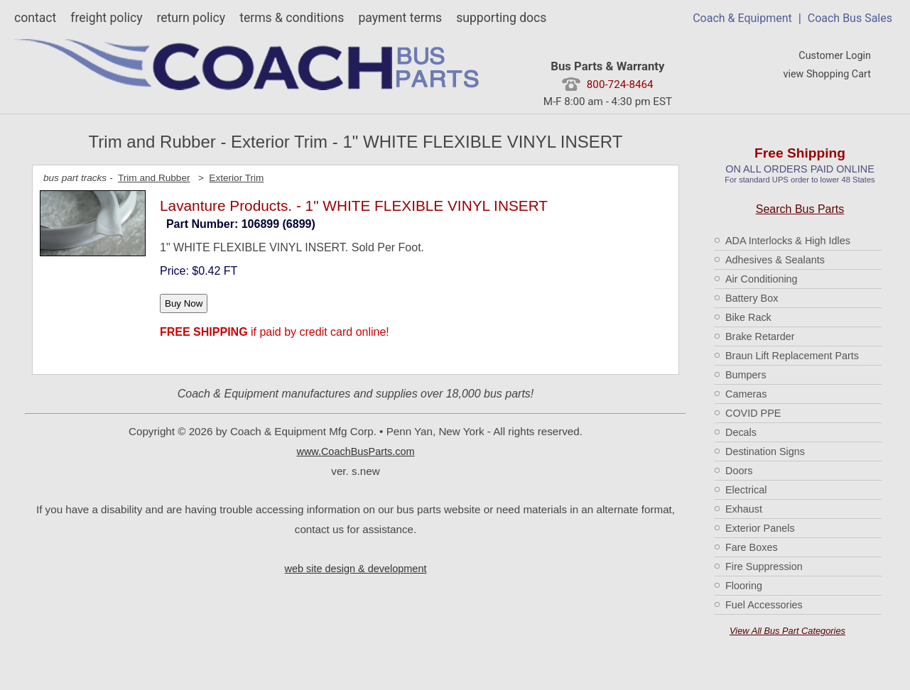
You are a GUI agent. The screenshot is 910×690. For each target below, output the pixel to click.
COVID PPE (753, 413)
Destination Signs (765, 451)
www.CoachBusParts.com (355, 451)
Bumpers (746, 374)
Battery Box (751, 298)
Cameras (746, 394)
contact (35, 18)
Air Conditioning (761, 279)
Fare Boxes (751, 547)
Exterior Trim (236, 177)
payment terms (400, 18)
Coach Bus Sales (850, 18)
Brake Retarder (760, 336)
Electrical (746, 489)
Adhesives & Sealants (775, 259)
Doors (738, 470)
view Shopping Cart (827, 74)
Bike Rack (748, 317)
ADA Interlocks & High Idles (787, 240)
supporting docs (501, 18)
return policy (190, 18)
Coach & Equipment (742, 18)
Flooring (743, 585)
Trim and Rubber (154, 177)
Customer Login (834, 56)
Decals (741, 432)
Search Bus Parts (800, 209)
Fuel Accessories (764, 604)
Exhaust (743, 509)
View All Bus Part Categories (787, 630)
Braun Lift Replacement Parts (792, 355)
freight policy (106, 18)
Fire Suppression (764, 566)
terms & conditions (291, 18)
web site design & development (356, 568)
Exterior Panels (760, 528)
